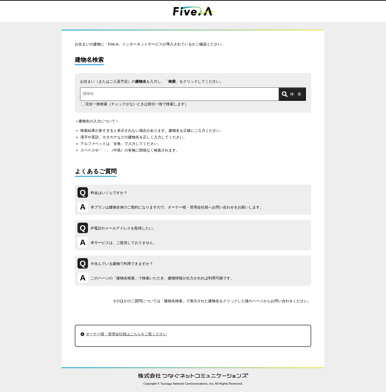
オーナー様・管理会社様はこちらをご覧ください (126, 334)
